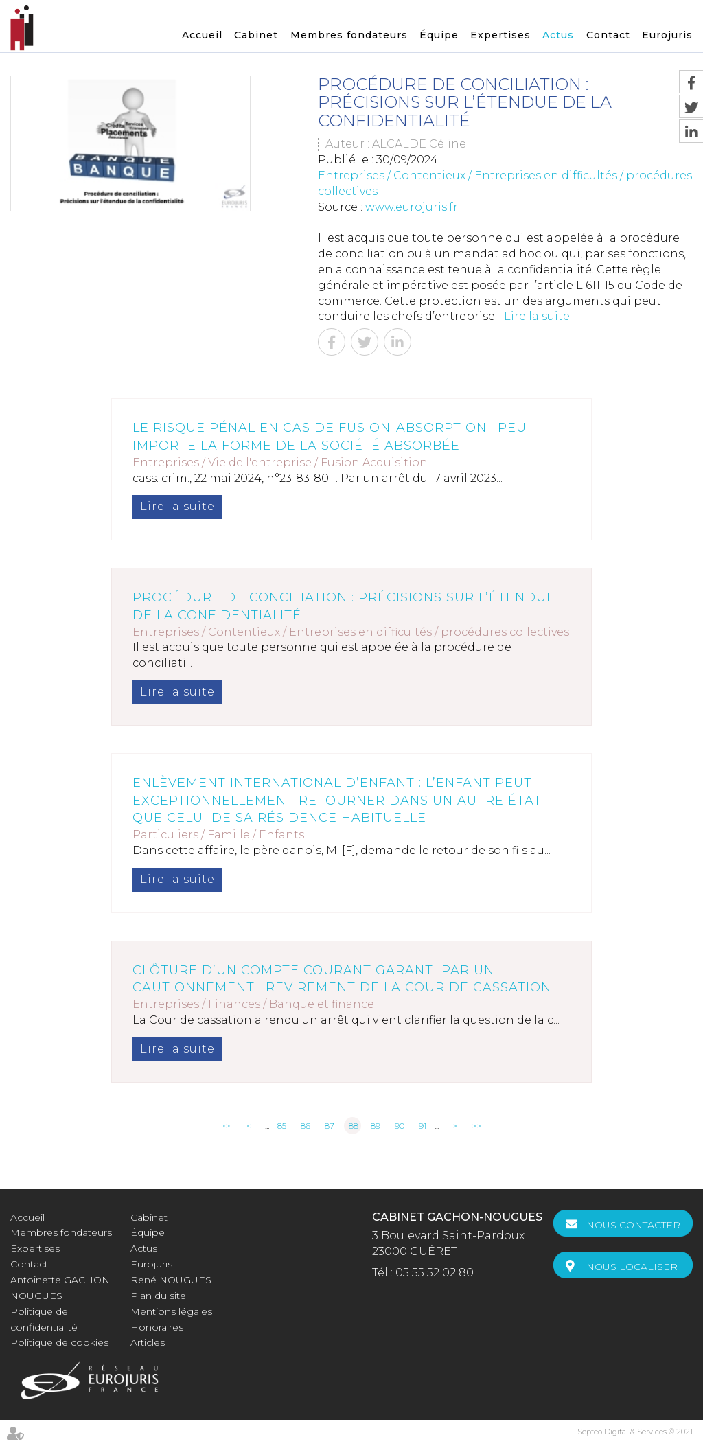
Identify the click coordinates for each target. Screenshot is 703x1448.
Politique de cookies (59, 1342)
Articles (147, 1342)
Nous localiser (632, 1267)
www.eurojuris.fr (411, 207)
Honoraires (156, 1327)
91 (422, 1126)
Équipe (439, 35)
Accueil (202, 35)
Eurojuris (667, 35)
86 (305, 1126)
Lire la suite (537, 316)
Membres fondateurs (349, 35)
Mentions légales (171, 1311)
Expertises (500, 35)
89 (375, 1126)
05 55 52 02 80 (434, 1272)
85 (281, 1126)
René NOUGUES (170, 1280)
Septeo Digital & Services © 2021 (635, 1431)
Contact (608, 35)
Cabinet (256, 35)
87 (329, 1126)
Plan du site (158, 1295)
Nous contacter (633, 1225)
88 (353, 1126)
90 (399, 1126)
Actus (558, 35)
